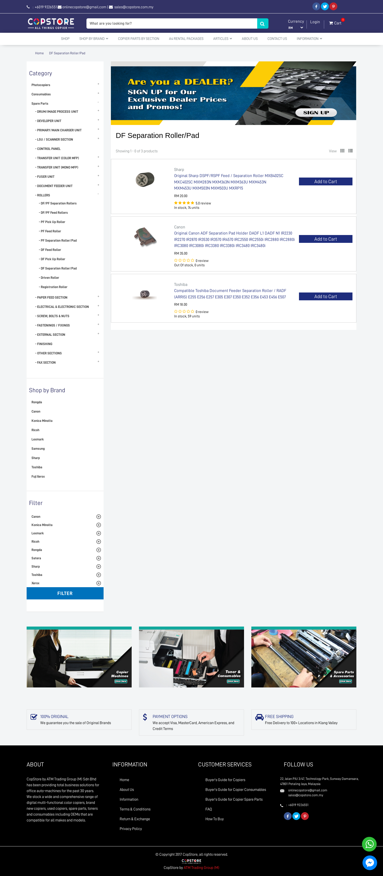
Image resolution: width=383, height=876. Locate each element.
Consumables (41, 94)
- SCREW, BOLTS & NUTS (52, 316)
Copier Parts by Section (138, 39)
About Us (250, 39)
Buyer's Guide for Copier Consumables (235, 790)
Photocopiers (41, 85)
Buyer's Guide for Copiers (225, 780)
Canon (36, 411)
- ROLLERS (42, 195)
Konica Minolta (42, 420)
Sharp (36, 458)
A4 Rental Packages (186, 39)
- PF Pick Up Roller (52, 222)
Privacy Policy (131, 829)
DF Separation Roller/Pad (67, 53)
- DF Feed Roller (50, 249)
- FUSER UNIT (44, 176)
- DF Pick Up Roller (52, 259)
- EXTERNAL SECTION (50, 334)
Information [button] (309, 39)
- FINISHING (43, 344)
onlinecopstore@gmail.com (84, 7)
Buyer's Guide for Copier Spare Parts (234, 799)
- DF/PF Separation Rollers (58, 203)
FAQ (208, 809)
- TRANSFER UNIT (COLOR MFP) (57, 158)
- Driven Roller (49, 277)
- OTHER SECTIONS (48, 353)
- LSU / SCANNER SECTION (54, 139)
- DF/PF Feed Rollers (53, 212)
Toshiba (37, 467)
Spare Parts (40, 103)
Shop (65, 39)
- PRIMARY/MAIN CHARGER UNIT (58, 130)
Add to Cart (325, 181)
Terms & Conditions (135, 809)
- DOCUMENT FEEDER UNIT (54, 186)
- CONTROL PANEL (48, 148)
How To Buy (214, 819)
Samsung (38, 448)
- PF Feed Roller (50, 231)
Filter (65, 593)
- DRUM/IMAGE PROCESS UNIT (56, 111)
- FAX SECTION (45, 362)
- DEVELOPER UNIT (48, 121)
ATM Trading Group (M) (201, 868)
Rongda (37, 402)
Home (39, 53)
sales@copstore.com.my (133, 7)
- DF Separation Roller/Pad (58, 268)
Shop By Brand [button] (93, 39)
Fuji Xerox (38, 476)
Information (129, 799)
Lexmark (38, 439)
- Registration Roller (53, 287)
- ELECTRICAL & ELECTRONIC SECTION (62, 306)
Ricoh (35, 430)
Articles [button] (222, 39)
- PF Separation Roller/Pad (58, 240)
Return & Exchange (135, 819)
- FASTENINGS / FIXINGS (52, 325)
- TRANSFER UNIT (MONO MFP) (56, 167)
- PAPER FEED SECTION (51, 297)
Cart (335, 22)
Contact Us (277, 39)
